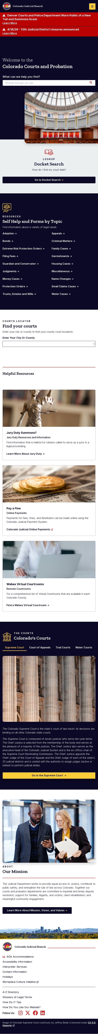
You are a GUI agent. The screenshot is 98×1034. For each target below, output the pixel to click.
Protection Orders (14, 286)
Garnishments (60, 256)
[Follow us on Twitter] (27, 1013)
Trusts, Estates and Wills (18, 293)
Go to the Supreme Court (47, 775)
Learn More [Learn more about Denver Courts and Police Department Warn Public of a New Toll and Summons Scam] (10, 23)
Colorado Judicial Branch (23, 6)
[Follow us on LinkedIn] (42, 1013)
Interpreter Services (15, 966)
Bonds (6, 241)
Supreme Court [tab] (14, 647)
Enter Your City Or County (19, 337)
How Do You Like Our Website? (22, 1007)
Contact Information (15, 971)
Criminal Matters (62, 241)
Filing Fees (9, 256)
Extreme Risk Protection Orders (22, 248)
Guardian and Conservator (19, 263)
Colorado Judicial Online (29, 529)
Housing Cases (61, 263)
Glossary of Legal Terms (17, 997)
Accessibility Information (17, 961)
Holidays (8, 976)
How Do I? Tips (12, 1002)
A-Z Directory (11, 992)
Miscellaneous (61, 271)
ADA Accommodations (18, 956)
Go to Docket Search (48, 179)
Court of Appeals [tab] (40, 647)
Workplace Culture (21, 981)
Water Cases (60, 293)
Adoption (8, 233)
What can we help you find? (21, 76)
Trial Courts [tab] (63, 647)
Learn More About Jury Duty (24, 453)
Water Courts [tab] (83, 647)
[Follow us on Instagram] (20, 1013)
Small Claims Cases (64, 286)
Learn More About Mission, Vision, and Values (35, 910)
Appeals (57, 233)
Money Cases (11, 278)
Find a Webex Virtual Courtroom (26, 605)
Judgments (9, 271)
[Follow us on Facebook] (35, 1013)
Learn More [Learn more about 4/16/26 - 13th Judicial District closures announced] (10, 33)
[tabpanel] (49, 715)
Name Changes (61, 278)
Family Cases (60, 248)
